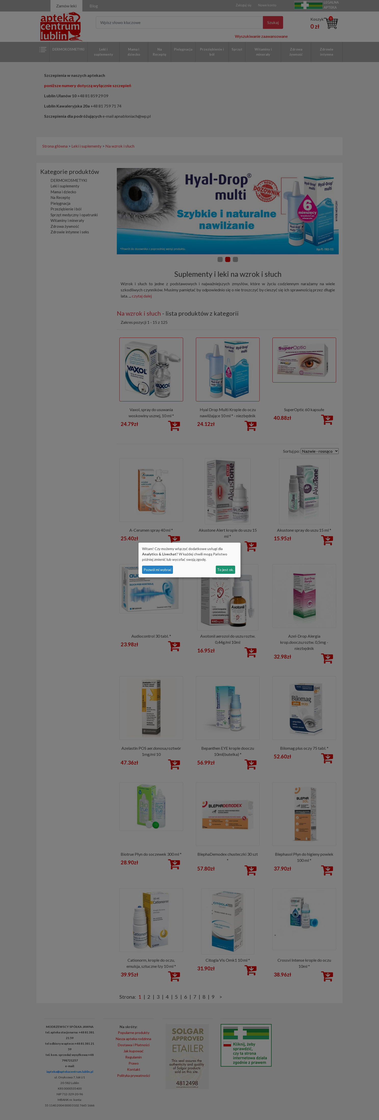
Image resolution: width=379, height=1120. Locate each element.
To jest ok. (225, 569)
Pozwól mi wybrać (158, 569)
